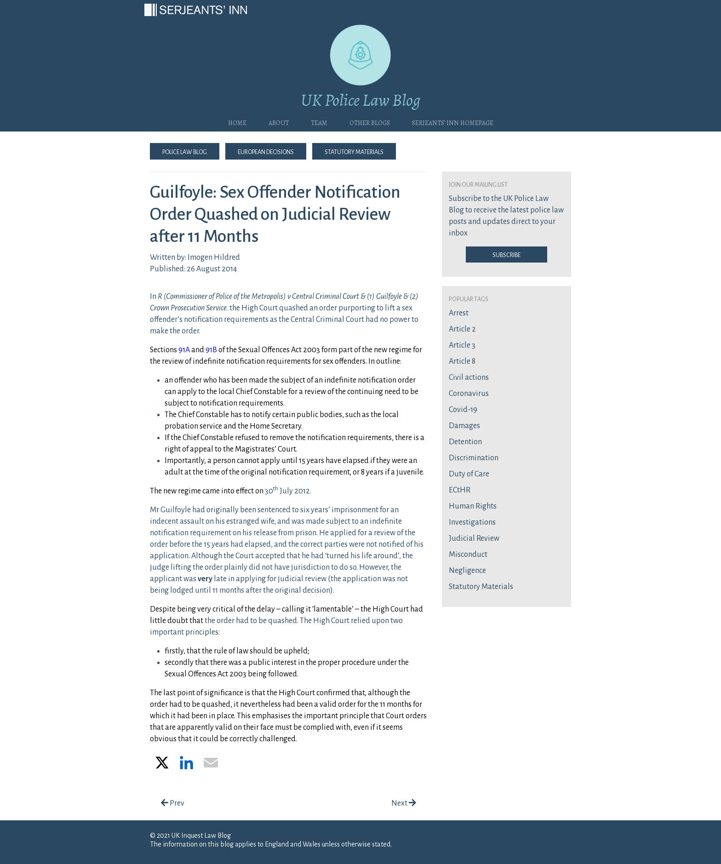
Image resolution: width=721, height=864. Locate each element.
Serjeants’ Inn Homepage (452, 122)
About (279, 122)
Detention (465, 442)
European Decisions (266, 151)
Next (403, 803)
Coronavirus (469, 393)
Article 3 (462, 345)
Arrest (459, 313)
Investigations (472, 522)
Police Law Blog (184, 151)
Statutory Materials (354, 151)
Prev (172, 803)
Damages (464, 426)
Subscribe (506, 254)
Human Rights (473, 506)
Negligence (467, 570)
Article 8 (462, 361)
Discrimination (473, 458)
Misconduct (468, 554)
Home (237, 122)
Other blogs (369, 122)
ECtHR (459, 490)
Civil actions (469, 377)
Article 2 (462, 329)
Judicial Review (474, 538)
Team (319, 122)
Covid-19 (463, 410)
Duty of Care (469, 474)
